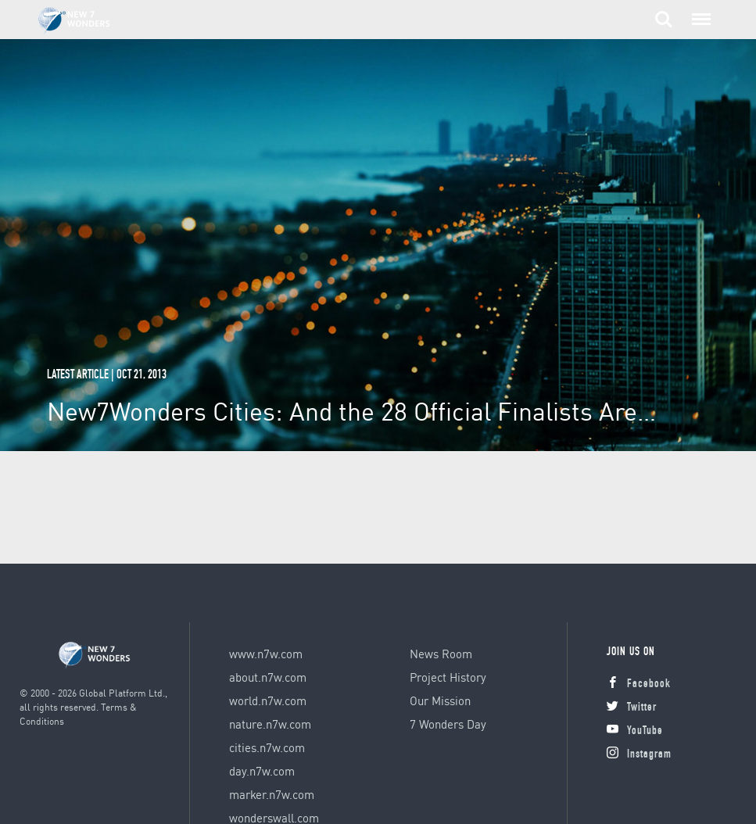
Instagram (639, 755)
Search (664, 19)
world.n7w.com (267, 700)
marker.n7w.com (271, 794)
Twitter (632, 708)
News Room (441, 653)
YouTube (635, 731)
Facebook (639, 684)
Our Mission (440, 700)
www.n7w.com (266, 653)
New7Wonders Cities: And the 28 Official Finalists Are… (351, 411)
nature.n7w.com (270, 724)
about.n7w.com (267, 677)
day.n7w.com (262, 771)
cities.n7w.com (267, 747)
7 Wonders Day (448, 724)
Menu (698, 11)
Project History (448, 677)
